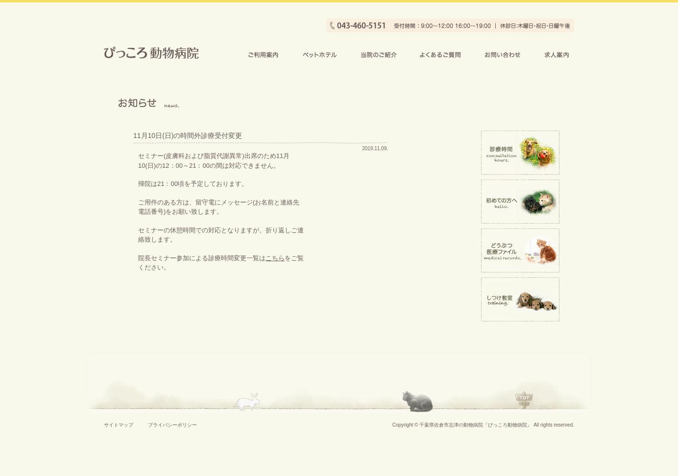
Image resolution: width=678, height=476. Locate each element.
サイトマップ (118, 425)
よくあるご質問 (440, 54)
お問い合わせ (502, 54)
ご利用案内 (263, 54)
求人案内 (557, 54)
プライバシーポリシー (172, 425)
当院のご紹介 (378, 54)
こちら (275, 258)
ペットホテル (319, 54)
